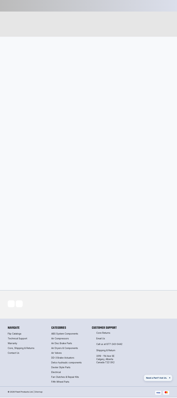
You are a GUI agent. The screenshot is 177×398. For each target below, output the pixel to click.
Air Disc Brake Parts (61, 344)
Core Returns (103, 333)
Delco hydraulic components (66, 363)
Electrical (56, 373)
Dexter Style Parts (60, 368)
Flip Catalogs (14, 334)
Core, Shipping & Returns (21, 348)
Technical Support (17, 339)
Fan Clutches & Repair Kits (65, 377)
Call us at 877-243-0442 (109, 344)
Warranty (12, 344)
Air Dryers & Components (64, 348)
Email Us (100, 339)
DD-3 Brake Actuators (62, 358)
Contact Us (13, 353)
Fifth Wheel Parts (60, 382)
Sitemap (39, 392)
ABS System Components (64, 334)
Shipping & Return (105, 351)
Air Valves (56, 353)
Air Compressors (60, 339)
